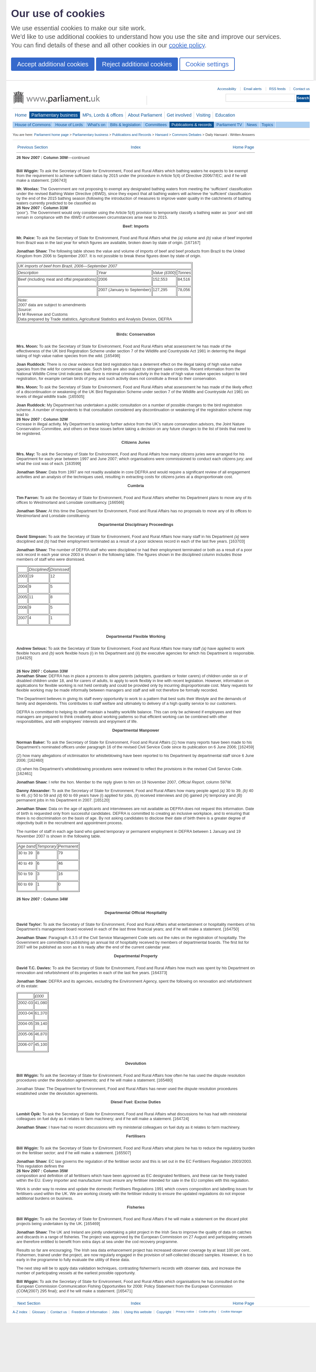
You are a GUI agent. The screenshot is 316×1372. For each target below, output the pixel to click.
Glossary (39, 1312)
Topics (267, 124)
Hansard (161, 135)
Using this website (138, 1312)
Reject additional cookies (137, 64)
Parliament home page (51, 135)
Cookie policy (207, 1311)
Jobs (115, 1312)
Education (225, 115)
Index (136, 147)
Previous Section (32, 147)
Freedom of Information (89, 1312)
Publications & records (192, 124)
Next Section (28, 1303)
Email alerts (253, 89)
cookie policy (187, 45)
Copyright (163, 1312)
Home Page (243, 147)
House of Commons (33, 124)
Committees (156, 124)
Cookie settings (207, 64)
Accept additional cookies (52, 64)
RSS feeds (277, 89)
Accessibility (226, 89)
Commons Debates (186, 135)
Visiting (203, 115)
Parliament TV (229, 124)
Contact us (301, 89)
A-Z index (20, 1312)
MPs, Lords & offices (102, 115)
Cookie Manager (231, 1311)
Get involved (179, 115)
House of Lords (69, 124)
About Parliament (145, 115)
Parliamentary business (55, 115)
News (252, 124)
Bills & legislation (125, 124)
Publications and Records (131, 135)
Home (21, 115)
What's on (97, 124)
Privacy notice (185, 1311)
